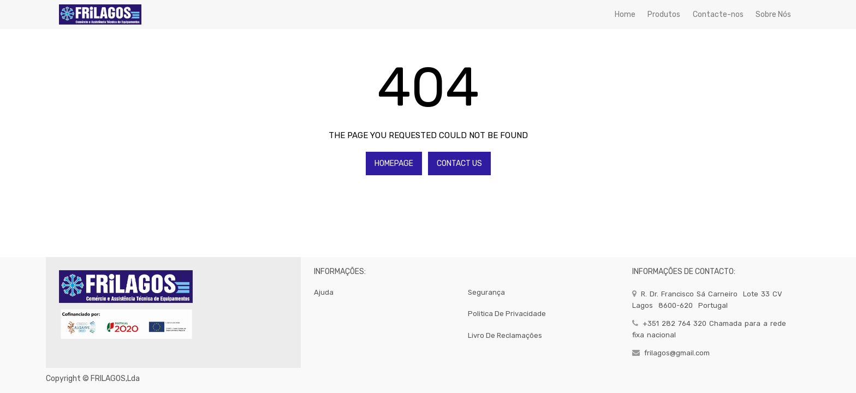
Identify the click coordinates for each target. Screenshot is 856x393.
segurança (486, 292)
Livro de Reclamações (505, 335)
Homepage (393, 163)
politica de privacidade (507, 313)
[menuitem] (625, 14)
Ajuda (324, 292)
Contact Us (459, 163)
